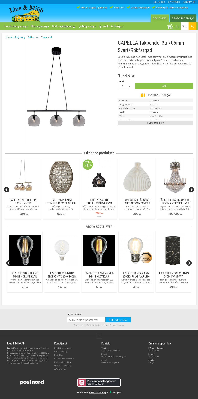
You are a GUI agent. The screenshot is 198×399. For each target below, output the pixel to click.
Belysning (160, 18)
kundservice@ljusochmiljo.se (113, 356)
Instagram (114, 362)
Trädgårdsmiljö (183, 18)
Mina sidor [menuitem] (159, 2)
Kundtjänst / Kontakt (63, 348)
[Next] (191, 189)
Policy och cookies (62, 362)
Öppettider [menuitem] (174, 2)
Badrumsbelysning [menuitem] (63, 26)
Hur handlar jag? (61, 351)
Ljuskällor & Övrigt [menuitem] (110, 26)
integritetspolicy (118, 325)
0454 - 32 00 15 (114, 350)
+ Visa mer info (155, 122)
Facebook (105, 362)
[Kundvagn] (173, 26)
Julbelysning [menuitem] (86, 26)
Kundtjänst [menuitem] (189, 2)
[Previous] (6, 189)
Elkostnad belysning (62, 365)
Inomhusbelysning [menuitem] (15, 26)
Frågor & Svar (60, 369)
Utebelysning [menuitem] (39, 26)
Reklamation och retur (64, 358)
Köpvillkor (58, 355)
